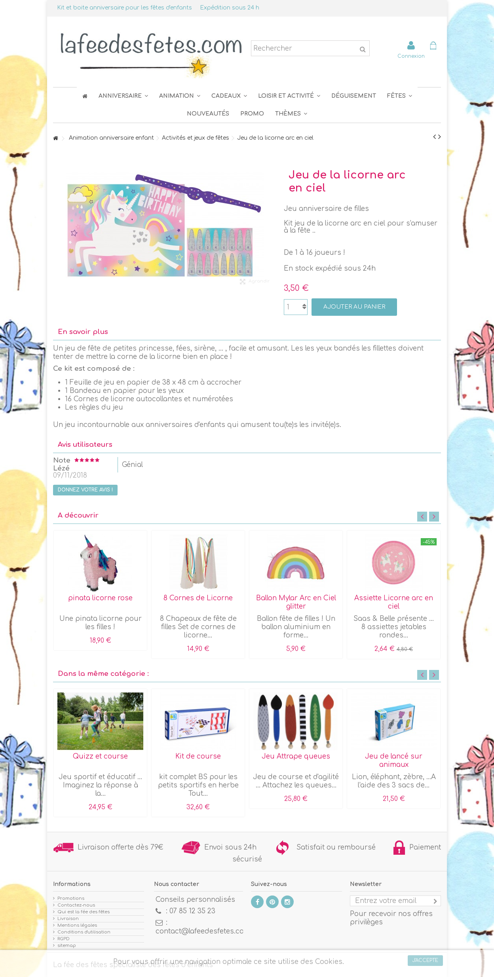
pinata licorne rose (100, 598)
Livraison (68, 919)
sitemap (66, 946)
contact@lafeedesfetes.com (203, 931)
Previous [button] (422, 517)
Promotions (70, 898)
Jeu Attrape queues (296, 756)
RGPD (63, 939)
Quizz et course (100, 756)
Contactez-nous (76, 905)
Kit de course (198, 756)
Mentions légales (77, 925)
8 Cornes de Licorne (198, 598)
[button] (400, 96)
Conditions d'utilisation (83, 932)
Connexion (411, 56)
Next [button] (434, 517)
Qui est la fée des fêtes (83, 912)
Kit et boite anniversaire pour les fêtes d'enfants (124, 8)
